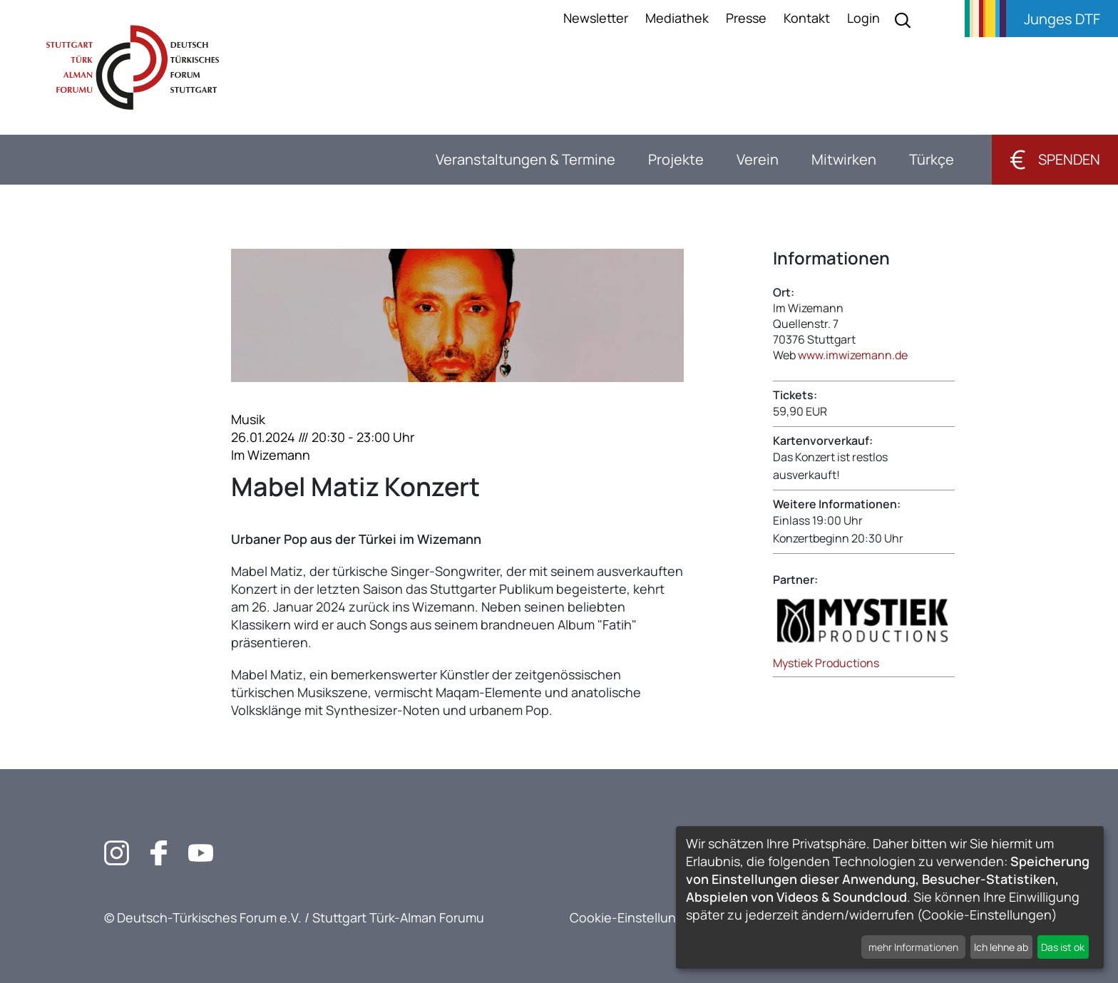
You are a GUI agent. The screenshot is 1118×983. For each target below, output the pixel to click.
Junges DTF (1062, 19)
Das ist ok (1062, 947)
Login (863, 17)
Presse (746, 17)
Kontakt (807, 17)
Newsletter (595, 17)
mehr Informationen (913, 947)
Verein (758, 159)
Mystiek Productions (826, 663)
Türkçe (931, 159)
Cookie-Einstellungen (634, 917)
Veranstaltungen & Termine (525, 159)
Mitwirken (843, 159)
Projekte (676, 159)
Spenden (1055, 159)
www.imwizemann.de (853, 355)
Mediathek (677, 17)
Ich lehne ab (1001, 947)
